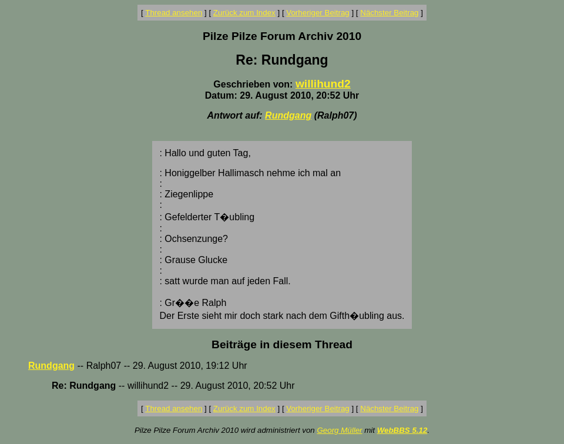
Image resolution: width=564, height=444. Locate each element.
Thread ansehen (173, 12)
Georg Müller (339, 430)
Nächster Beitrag (389, 12)
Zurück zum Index (244, 12)
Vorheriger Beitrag (317, 12)
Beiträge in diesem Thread (282, 344)
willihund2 (323, 84)
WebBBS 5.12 (402, 430)
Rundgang (288, 115)
